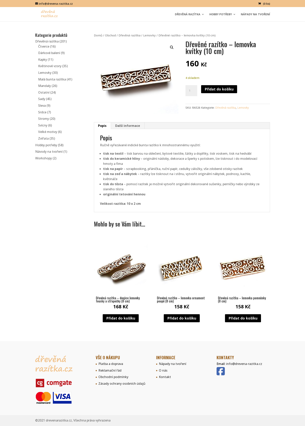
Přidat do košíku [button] (120, 318)
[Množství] (191, 90)
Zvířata (43, 138)
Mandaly (44, 86)
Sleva (42, 105)
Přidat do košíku (219, 89)
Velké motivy (47, 132)
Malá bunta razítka (52, 79)
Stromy (43, 118)
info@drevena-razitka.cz (244, 364)
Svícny (42, 125)
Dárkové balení (49, 53)
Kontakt (165, 377)
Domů (98, 35)
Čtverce (43, 46)
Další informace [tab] (127, 126)
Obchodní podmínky (113, 377)
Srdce (42, 112)
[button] (171, 47)
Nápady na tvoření (255, 14)
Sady (41, 99)
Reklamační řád (109, 370)
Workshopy (43, 158)
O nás (163, 370)
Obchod (110, 35)
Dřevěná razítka (187, 14)
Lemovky (149, 35)
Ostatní (43, 92)
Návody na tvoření (49, 151)
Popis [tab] (102, 126)
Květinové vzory (49, 66)
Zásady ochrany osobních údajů (121, 383)
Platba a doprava (110, 364)
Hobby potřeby (220, 14)
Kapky (42, 59)
